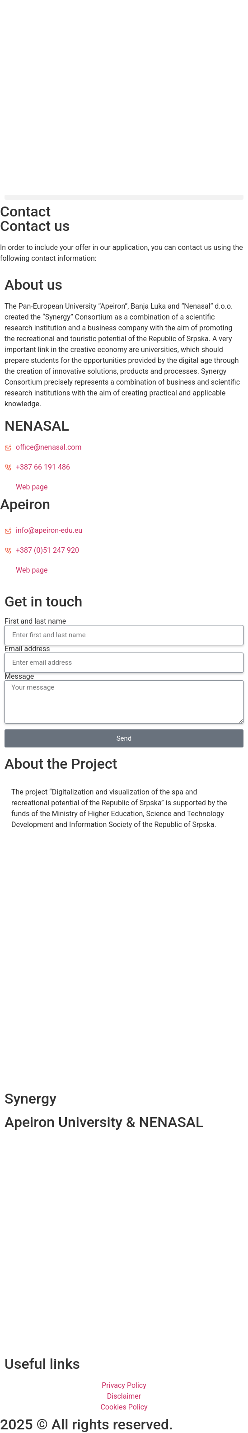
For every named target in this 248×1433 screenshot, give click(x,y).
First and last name (35, 621)
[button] (124, 197)
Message (19, 676)
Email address (27, 649)
